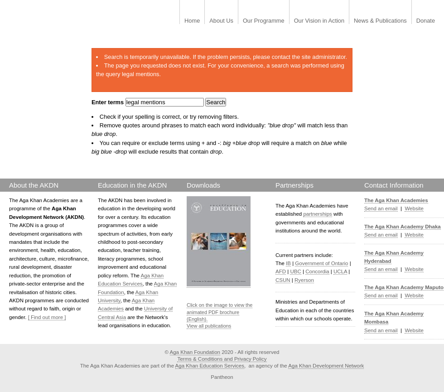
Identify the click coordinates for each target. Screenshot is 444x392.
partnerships (317, 214)
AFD (280, 271)
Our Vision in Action (319, 21)
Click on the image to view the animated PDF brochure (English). (219, 312)
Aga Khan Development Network (326, 365)
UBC (295, 271)
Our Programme (264, 21)
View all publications (209, 326)
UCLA (340, 271)
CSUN (282, 280)
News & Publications (380, 21)
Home (192, 21)
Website (414, 208)
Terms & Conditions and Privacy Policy (221, 359)
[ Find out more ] (47, 317)
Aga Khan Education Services (209, 365)
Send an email (381, 208)
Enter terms (108, 102)
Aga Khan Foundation (195, 352)
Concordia (317, 271)
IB (288, 263)
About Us (221, 21)
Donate (425, 21)
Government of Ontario (321, 263)
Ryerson (304, 280)
